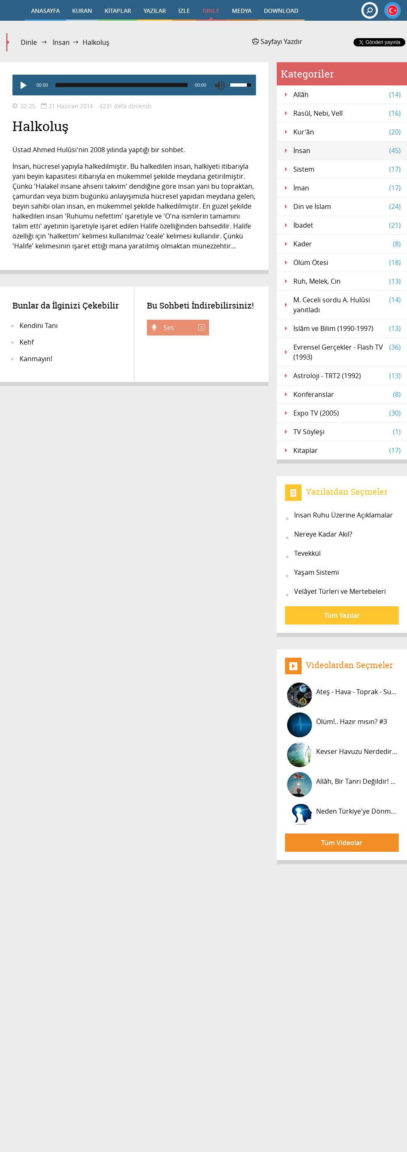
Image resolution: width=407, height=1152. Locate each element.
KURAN (82, 11)
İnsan (61, 42)
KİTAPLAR (118, 11)
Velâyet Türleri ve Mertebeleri (340, 591)
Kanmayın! (35, 358)
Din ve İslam (347, 206)
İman (347, 188)
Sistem (347, 169)
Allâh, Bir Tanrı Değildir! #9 (342, 784)
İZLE (184, 11)
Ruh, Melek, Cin (347, 281)
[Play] (23, 85)
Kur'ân (347, 132)
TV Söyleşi (347, 432)
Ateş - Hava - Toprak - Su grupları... (343, 695)
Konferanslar (347, 394)
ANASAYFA (45, 11)
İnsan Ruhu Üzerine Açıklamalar (343, 515)
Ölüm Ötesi (347, 262)
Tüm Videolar (342, 842)
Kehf (26, 342)
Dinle (29, 42)
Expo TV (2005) (347, 413)
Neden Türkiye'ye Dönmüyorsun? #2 (343, 814)
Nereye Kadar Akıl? (323, 534)
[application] (134, 85)
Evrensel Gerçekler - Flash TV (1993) (347, 352)
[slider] (122, 85)
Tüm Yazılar (342, 615)
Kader (347, 244)
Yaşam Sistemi (316, 572)
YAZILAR (155, 11)
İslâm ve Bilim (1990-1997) (347, 328)
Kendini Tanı (38, 325)
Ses (183, 328)
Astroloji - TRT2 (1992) (347, 376)
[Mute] (220, 85)
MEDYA (241, 11)
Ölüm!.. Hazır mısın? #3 (337, 724)
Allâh (347, 95)
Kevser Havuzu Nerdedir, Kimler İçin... (343, 754)
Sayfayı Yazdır (277, 41)
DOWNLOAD (281, 11)
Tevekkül (307, 553)
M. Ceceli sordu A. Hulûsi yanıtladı (347, 304)
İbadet (347, 225)
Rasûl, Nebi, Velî (347, 113)
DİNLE (210, 11)
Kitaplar (347, 450)
